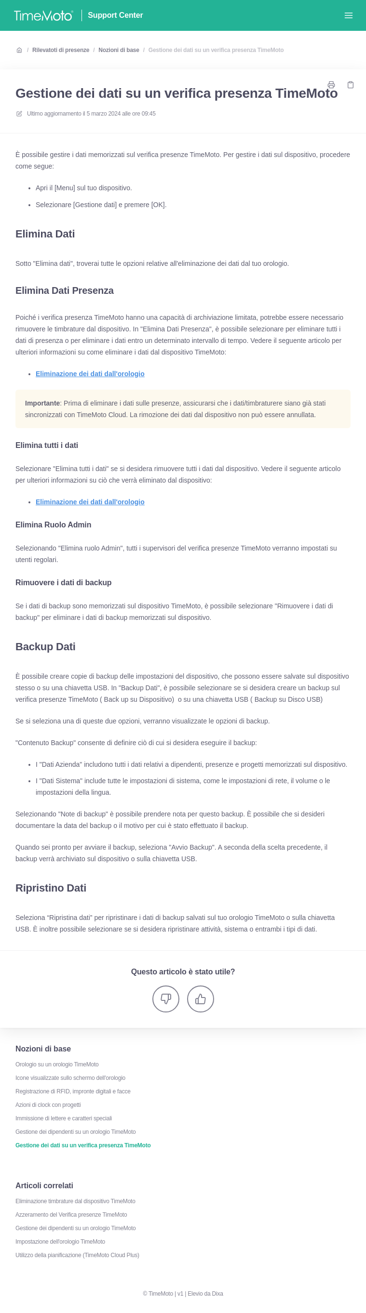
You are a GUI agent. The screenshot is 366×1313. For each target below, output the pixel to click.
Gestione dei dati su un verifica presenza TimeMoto (216, 50)
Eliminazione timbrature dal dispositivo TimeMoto (75, 1201)
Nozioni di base (118, 50)
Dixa (217, 1293)
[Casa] (44, 15)
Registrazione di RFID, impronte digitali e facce (73, 1091)
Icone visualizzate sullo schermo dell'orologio (70, 1078)
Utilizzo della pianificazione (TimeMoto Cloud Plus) (77, 1255)
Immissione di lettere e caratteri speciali (63, 1118)
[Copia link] (350, 84)
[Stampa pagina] (331, 84)
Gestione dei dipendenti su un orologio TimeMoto (75, 1132)
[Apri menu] (348, 15)
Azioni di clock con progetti (48, 1105)
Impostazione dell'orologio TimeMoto (60, 1241)
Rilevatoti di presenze (60, 50)
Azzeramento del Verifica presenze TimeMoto (71, 1214)
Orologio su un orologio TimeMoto (56, 1064)
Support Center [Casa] (115, 15)
